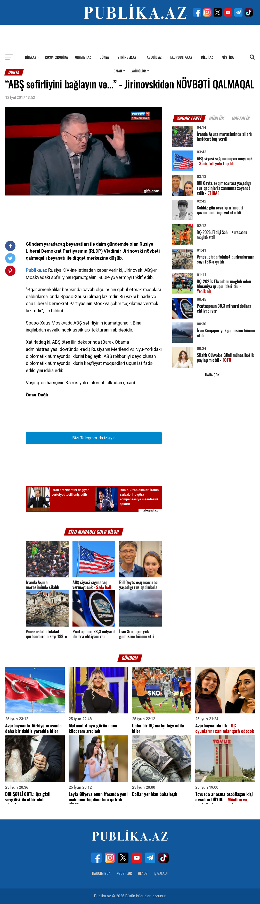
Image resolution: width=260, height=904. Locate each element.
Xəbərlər (124, 873)
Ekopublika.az (181, 57)
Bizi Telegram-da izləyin (94, 437)
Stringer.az (126, 57)
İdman (117, 70)
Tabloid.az (153, 57)
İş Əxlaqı (161, 873)
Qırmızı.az (83, 57)
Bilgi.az (207, 57)
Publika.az (36, 270)
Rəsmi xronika (56, 57)
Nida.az (30, 57)
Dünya (104, 57)
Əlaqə (143, 873)
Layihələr (138, 70)
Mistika (228, 57)
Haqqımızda (101, 873)
